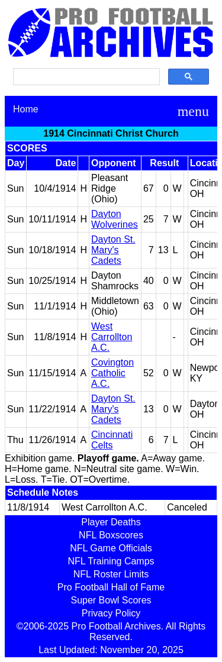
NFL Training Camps (110, 561)
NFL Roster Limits (111, 574)
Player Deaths (111, 522)
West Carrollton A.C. (111, 337)
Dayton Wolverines (114, 219)
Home (25, 109)
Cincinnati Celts (112, 440)
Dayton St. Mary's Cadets (113, 250)
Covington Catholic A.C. (112, 373)
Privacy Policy (111, 613)
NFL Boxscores (111, 535)
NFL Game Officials (111, 548)
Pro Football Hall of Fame (111, 587)
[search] (85, 77)
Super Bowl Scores (110, 600)
